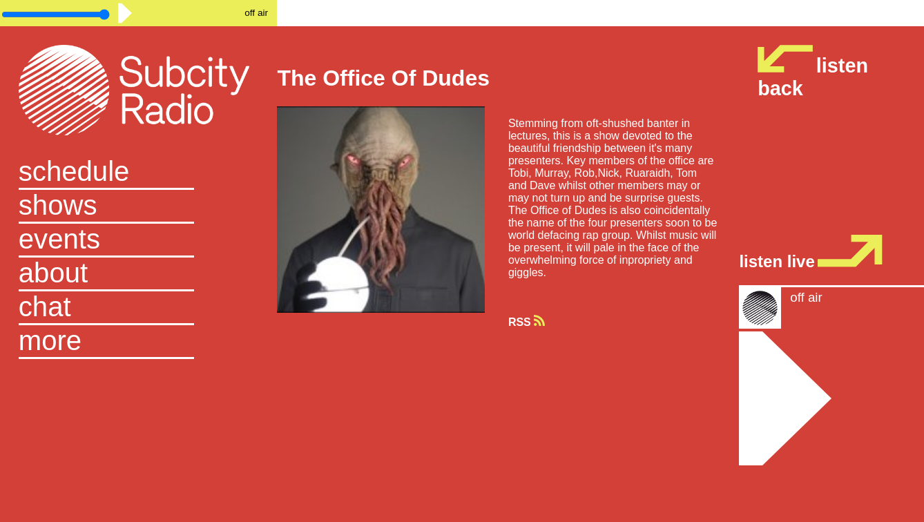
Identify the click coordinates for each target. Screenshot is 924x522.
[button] (139, 342)
